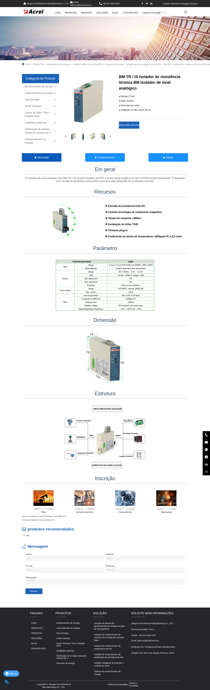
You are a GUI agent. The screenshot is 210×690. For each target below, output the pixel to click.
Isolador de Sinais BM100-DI (42, 520)
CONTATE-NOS (130, 12)
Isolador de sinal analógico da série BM (143, 64)
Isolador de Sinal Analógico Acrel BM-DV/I (47, 516)
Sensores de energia (151, 12)
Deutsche (175, 4)
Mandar (34, 591)
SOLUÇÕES (102, 12)
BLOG (115, 12)
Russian (194, 4)
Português (184, 4)
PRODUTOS (71, 12)
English (166, 4)
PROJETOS (86, 12)
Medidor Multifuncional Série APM (87, 64)
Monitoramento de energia (58, 64)
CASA (58, 12)
